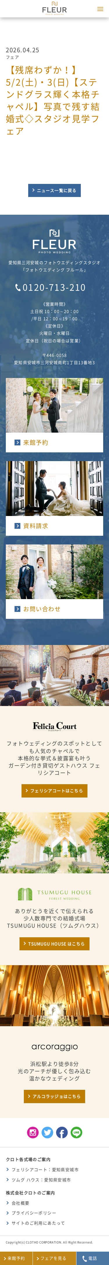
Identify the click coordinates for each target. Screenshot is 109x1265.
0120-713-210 (54, 287)
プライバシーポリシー (34, 1213)
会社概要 (21, 1203)
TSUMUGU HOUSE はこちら (56, 944)
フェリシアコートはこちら (56, 791)
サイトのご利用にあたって (38, 1223)
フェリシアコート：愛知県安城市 (45, 1170)
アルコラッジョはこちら (57, 1096)
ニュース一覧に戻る (56, 191)
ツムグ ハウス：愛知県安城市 (41, 1180)
